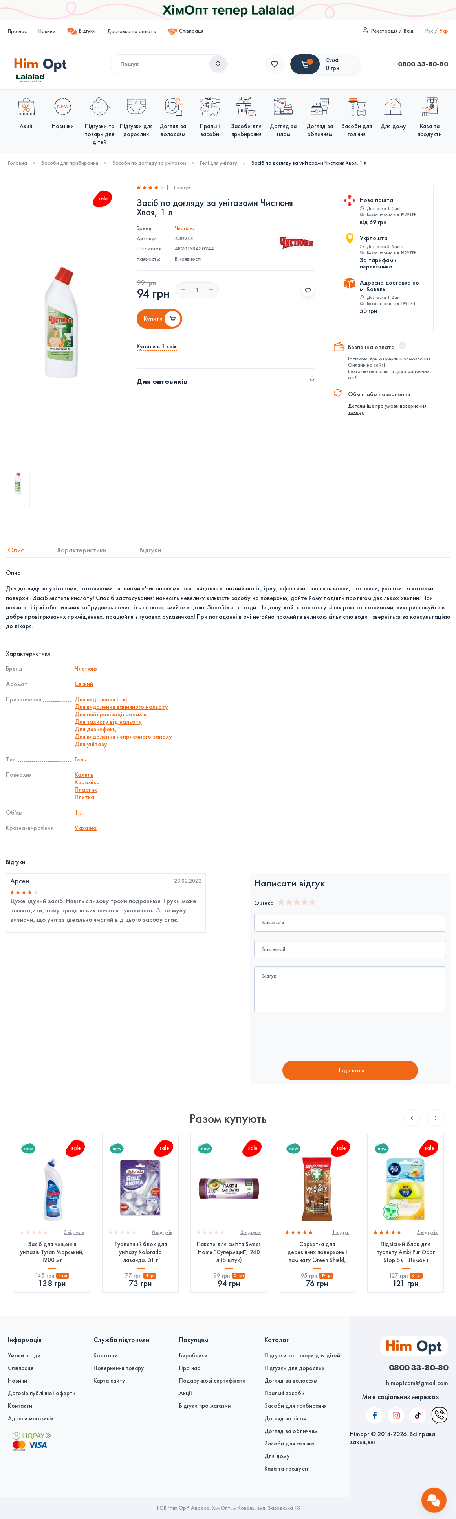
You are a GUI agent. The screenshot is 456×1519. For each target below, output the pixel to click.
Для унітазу (91, 744)
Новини (46, 31)
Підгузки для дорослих (294, 1368)
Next (435, 1118)
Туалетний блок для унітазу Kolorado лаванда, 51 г (140, 1252)
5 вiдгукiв (427, 1232)
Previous (412, 1118)
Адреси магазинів (30, 1418)
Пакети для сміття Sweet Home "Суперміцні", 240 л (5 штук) (229, 1252)
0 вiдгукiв (74, 1232)
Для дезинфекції (97, 729)
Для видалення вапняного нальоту (121, 706)
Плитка (84, 797)
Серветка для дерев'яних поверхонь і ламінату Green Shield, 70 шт (317, 1252)
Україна (86, 827)
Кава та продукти (287, 1468)
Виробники (193, 1355)
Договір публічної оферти (41, 1393)
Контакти (20, 1405)
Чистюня (185, 228)
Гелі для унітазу (218, 163)
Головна (17, 163)
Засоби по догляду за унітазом (149, 163)
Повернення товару (118, 1368)
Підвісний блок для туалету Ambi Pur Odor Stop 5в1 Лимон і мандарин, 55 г (406, 1252)
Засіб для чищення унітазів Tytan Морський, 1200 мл (52, 1252)
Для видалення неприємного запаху (123, 736)
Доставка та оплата (131, 31)
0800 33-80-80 (290, 64)
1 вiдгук (340, 1232)
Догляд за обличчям (291, 1430)
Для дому (276, 1456)
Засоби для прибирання (69, 163)
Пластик (86, 789)
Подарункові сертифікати (212, 1380)
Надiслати (350, 1070)
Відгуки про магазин (205, 1405)
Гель (80, 759)
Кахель (84, 774)
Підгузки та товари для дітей (302, 1355)
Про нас (17, 31)
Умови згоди (24, 1355)
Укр (444, 31)
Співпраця (185, 31)
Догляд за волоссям (290, 1380)
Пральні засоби (284, 1393)
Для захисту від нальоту (108, 721)
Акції (185, 1393)
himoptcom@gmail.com (417, 1383)
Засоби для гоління (289, 1443)
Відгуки (81, 31)
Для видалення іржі (101, 699)
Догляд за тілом (285, 1418)
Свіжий (84, 684)
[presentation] (319, 1037)
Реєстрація (384, 31)
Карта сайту (109, 1380)
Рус (429, 31)
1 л (79, 812)
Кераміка (87, 782)
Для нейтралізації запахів (111, 714)
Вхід (409, 31)
